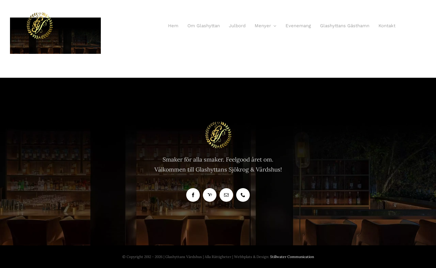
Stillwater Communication (292, 256)
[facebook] (193, 195)
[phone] (243, 195)
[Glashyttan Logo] (218, 124)
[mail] (226, 195)
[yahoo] (209, 195)
